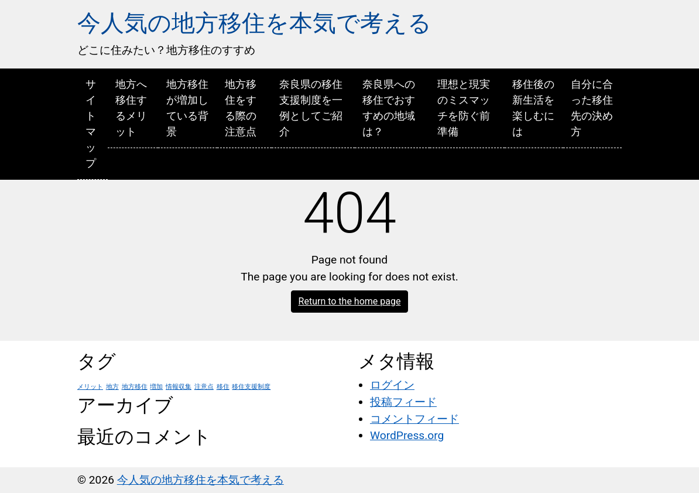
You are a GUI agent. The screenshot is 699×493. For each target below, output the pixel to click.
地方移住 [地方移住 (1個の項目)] (135, 387)
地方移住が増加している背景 (187, 108)
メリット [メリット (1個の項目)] (90, 387)
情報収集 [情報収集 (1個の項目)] (178, 387)
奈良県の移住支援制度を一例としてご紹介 (310, 108)
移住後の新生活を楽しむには (533, 108)
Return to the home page (350, 301)
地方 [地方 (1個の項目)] (112, 387)
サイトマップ (90, 123)
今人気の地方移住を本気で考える (254, 23)
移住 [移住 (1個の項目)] (223, 387)
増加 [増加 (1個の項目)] (156, 387)
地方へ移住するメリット (131, 108)
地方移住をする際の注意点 (240, 108)
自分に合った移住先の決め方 (592, 108)
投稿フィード (403, 402)
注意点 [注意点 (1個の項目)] (204, 387)
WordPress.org (407, 435)
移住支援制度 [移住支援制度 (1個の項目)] (251, 387)
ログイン (392, 385)
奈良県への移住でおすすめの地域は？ (388, 108)
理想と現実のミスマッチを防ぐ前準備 (463, 108)
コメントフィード (414, 419)
